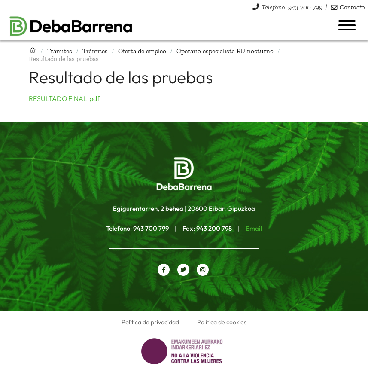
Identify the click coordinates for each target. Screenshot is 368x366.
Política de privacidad (150, 322)
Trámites (59, 51)
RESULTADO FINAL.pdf (64, 98)
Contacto (352, 7)
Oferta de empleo (142, 51)
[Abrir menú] (347, 25)
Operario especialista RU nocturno (225, 51)
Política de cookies (221, 322)
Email (254, 228)
